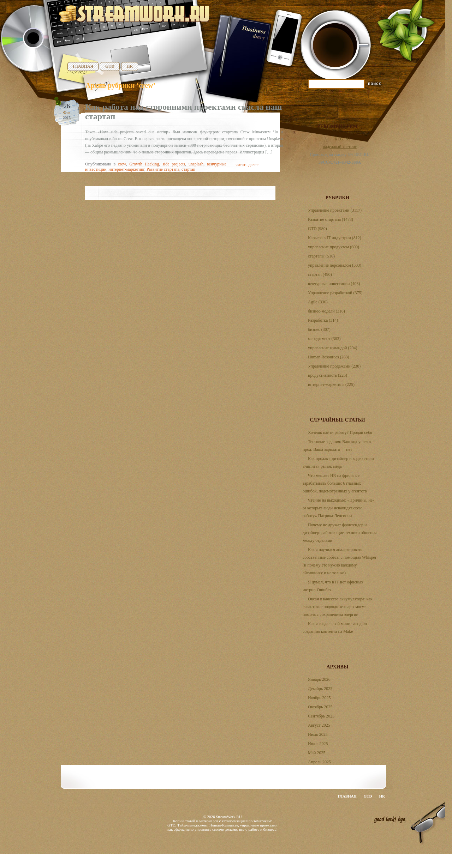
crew (122, 164)
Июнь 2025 (318, 743)
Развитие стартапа (163, 169)
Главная (83, 66)
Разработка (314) (323, 320)
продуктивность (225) (327, 375)
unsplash (196, 164)
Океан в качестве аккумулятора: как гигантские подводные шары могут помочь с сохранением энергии (338, 606)
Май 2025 (316, 752)
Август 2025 (319, 725)
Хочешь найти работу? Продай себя (340, 432)
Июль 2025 (318, 734)
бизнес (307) (319, 329)
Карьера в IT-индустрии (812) (334, 237)
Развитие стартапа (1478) (330, 219)
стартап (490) (320, 274)
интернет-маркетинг (126, 169)
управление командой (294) (332, 347)
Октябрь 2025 (320, 706)
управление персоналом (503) (334, 265)
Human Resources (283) (328, 357)
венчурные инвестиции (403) (334, 283)
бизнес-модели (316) (326, 311)
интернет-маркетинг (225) (331, 384)
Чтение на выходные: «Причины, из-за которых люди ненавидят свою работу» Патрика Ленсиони (338, 508)
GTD (109, 66)
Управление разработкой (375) (335, 292)
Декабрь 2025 (320, 688)
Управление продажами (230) (334, 366)
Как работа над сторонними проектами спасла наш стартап (183, 111)
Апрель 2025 (319, 761)
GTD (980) (317, 228)
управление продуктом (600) (333, 246)
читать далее (247, 164)
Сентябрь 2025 (321, 716)
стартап (188, 169)
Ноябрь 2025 (319, 697)
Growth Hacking (144, 164)
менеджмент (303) (324, 338)
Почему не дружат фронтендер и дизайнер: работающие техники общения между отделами (340, 532)
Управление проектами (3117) (335, 210)
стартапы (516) (321, 256)
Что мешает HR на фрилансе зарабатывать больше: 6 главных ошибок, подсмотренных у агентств (335, 483)
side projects (173, 164)
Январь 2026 (319, 679)
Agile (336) (318, 301)
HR (129, 66)
